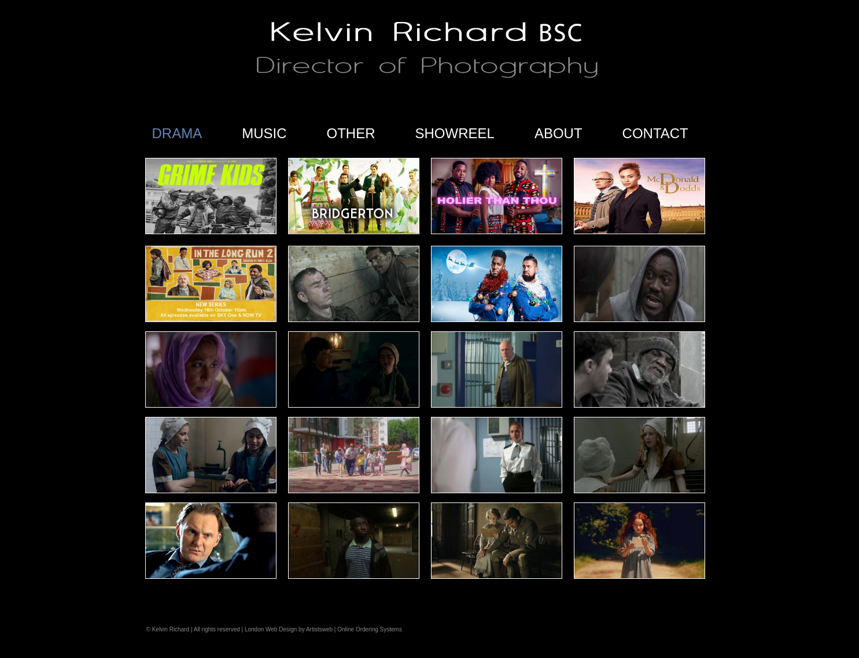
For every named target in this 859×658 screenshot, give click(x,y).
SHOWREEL (455, 133)
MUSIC (264, 133)
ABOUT (558, 133)
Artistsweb (319, 629)
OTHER (351, 133)
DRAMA (177, 133)
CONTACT (655, 133)
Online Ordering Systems (369, 629)
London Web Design (271, 629)
